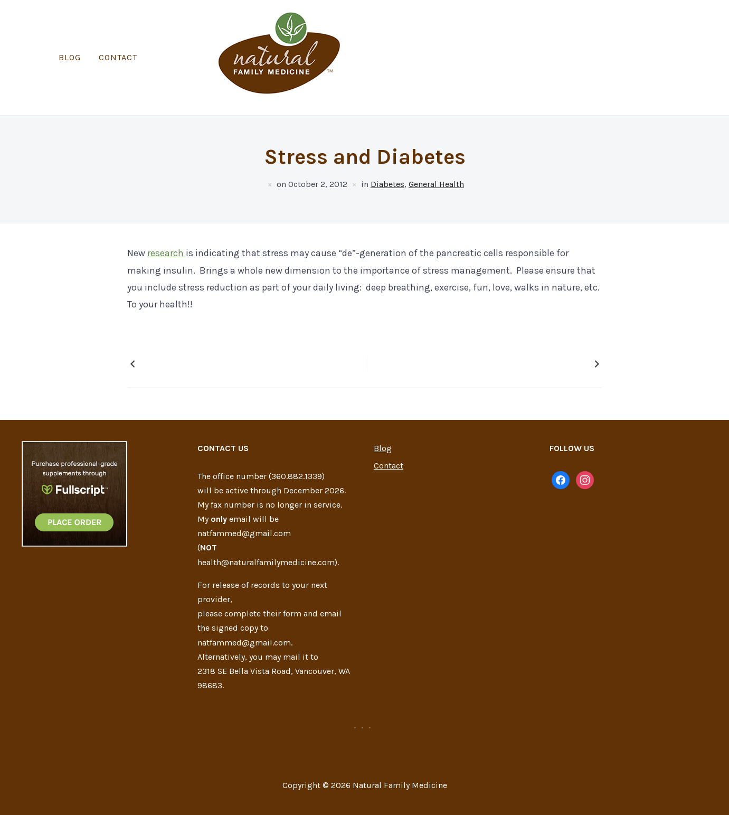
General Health (436, 154)
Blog (336, 43)
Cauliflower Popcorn (180, 334)
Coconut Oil (566, 334)
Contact (384, 43)
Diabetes (387, 154)
